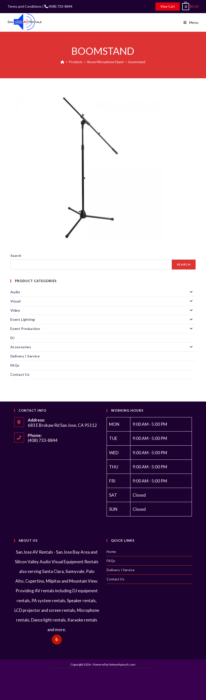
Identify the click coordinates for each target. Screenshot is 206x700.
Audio (103, 292)
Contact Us (20, 374)
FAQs (15, 365)
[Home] (62, 62)
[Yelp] (57, 640)
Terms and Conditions (24, 6)
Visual (103, 301)
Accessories (103, 347)
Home (111, 552)
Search (15, 256)
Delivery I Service (25, 356)
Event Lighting (103, 319)
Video (103, 310)
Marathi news (96, 667)
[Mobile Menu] (191, 22)
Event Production (103, 328)
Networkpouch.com (122, 664)
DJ (12, 338)
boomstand (136, 62)
